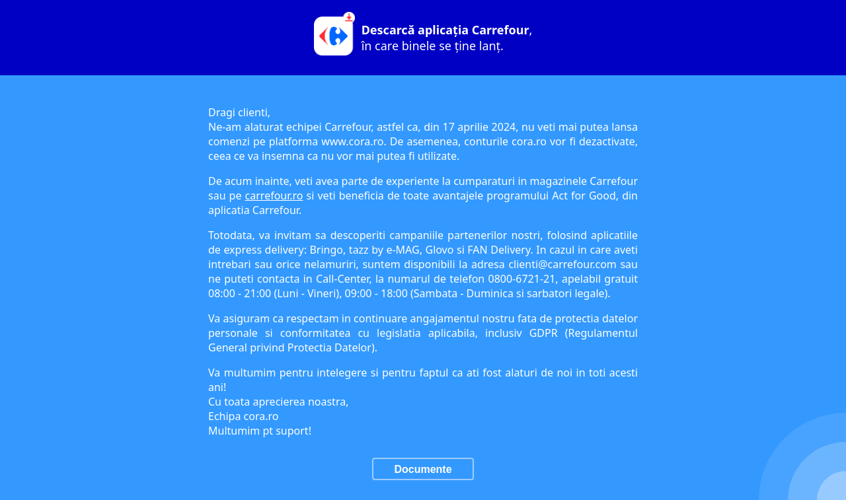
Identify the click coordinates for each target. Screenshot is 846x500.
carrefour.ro (274, 195)
